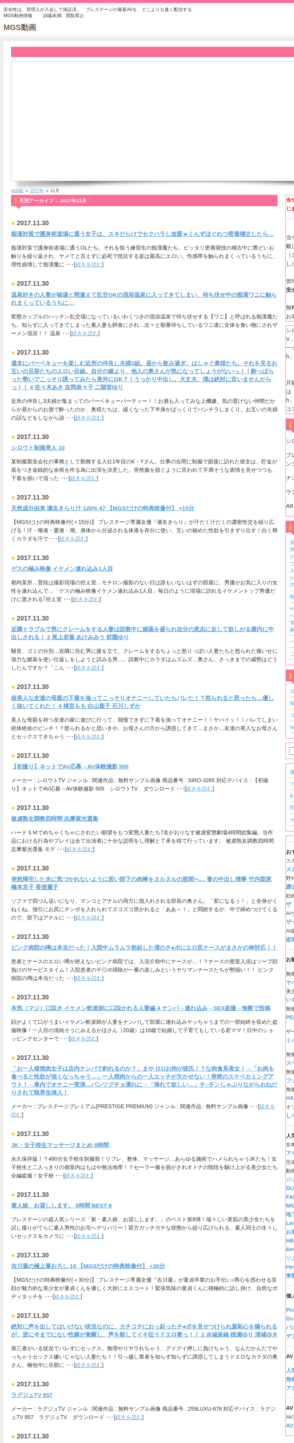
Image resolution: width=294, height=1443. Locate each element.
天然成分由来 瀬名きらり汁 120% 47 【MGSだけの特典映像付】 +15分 (102, 508)
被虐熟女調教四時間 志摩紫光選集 (54, 818)
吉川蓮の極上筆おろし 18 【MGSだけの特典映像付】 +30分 (88, 1266)
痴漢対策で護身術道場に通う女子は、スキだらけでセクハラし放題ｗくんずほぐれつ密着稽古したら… (142, 234)
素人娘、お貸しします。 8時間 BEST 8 (61, 1205)
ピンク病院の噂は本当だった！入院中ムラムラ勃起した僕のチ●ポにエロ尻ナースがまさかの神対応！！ (144, 947)
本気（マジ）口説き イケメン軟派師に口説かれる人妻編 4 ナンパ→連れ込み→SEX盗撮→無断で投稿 (140, 1008)
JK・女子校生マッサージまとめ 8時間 (60, 1145)
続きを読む (88, 264)
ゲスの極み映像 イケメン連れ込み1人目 (62, 568)
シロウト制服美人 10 (38, 447)
